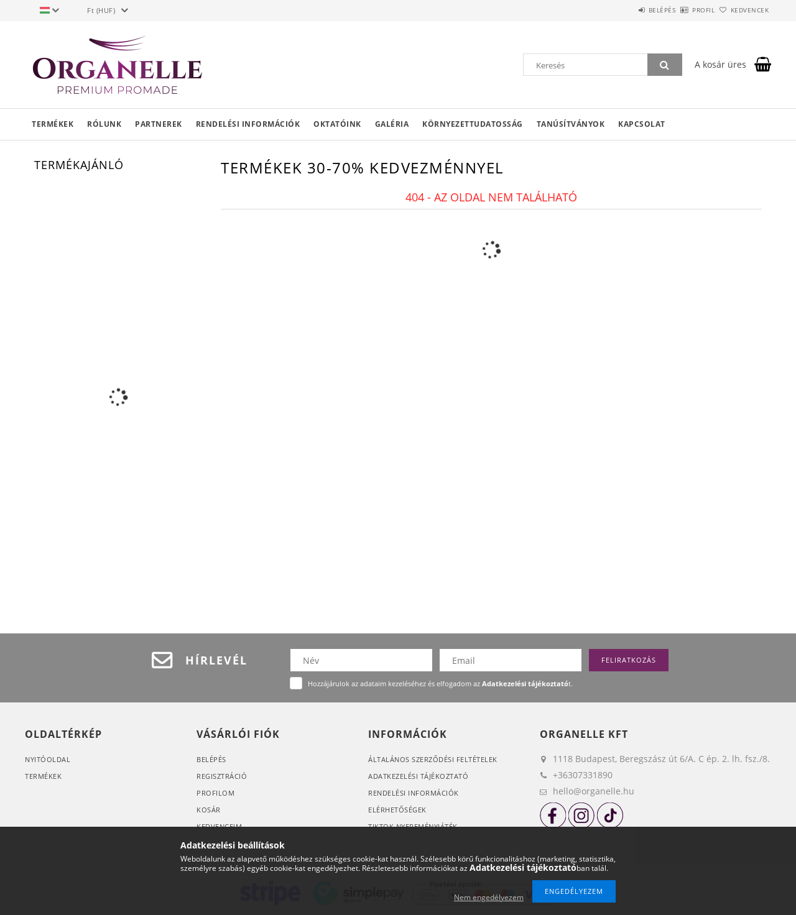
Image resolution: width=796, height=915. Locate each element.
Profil (683, 10)
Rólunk (104, 124)
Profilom (215, 793)
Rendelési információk (248, 124)
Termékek (52, 124)
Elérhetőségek (397, 809)
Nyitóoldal (47, 759)
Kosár (209, 809)
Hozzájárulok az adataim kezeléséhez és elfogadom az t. (440, 683)
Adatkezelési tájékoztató (418, 776)
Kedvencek (743, 10)
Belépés (627, 10)
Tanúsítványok (571, 124)
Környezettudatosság (472, 124)
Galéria (392, 124)
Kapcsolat (641, 124)
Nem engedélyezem (489, 897)
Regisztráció (222, 776)
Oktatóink (337, 124)
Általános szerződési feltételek (432, 759)
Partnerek (158, 124)
